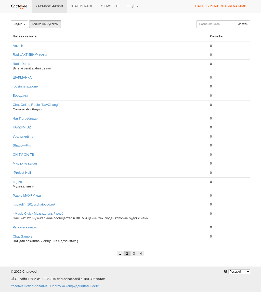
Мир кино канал (25, 163)
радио (17, 182)
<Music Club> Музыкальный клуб (38, 213)
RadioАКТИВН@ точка (30, 54)
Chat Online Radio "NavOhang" (36, 105)
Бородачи (20, 95)
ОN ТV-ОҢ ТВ (23, 154)
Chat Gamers (22, 236)
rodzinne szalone (25, 86)
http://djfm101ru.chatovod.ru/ (34, 204)
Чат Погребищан (25, 118)
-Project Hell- (22, 172)
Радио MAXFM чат (27, 195)
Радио (19, 24)
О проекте (110, 6)
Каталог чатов (49, 6)
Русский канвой (24, 227)
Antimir (18, 46)
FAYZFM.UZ (22, 127)
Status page (82, 6)
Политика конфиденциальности (74, 286)
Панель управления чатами (220, 6)
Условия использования (29, 286)
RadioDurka (21, 64)
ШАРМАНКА (22, 77)
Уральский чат (24, 136)
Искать (242, 24)
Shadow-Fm (22, 145)
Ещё (132, 6)
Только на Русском (45, 24)
